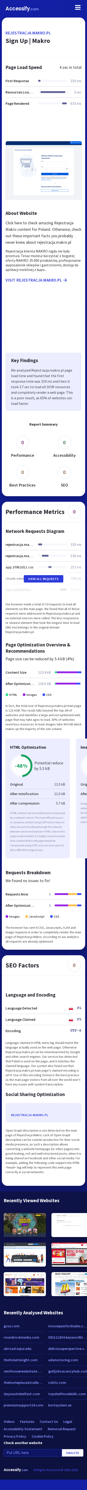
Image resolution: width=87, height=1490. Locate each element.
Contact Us (49, 1421)
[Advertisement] (43, 126)
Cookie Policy (42, 1436)
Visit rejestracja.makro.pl (37, 280)
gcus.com (12, 1326)
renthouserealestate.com (24, 1371)
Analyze (72, 1453)
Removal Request (62, 1429)
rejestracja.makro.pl (28, 33)
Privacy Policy (15, 1436)
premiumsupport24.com (23, 1405)
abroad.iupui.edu (17, 1348)
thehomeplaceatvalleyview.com (24, 1382)
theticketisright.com (21, 1360)
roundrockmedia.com (21, 1337)
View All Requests (43, 579)
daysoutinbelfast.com (22, 1393)
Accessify (22, 8)
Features (27, 1421)
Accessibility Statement (23, 1429)
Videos (9, 1421)
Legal (67, 1421)
